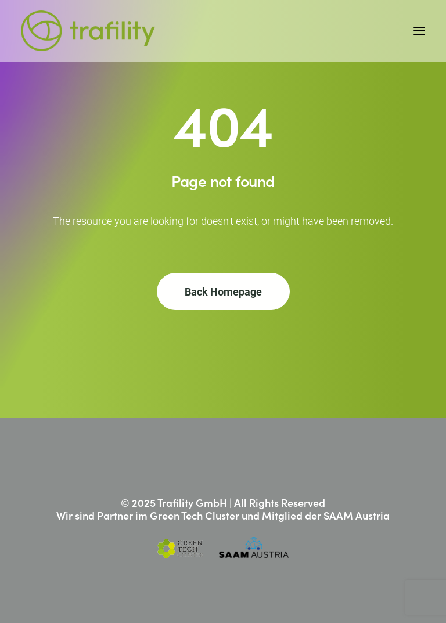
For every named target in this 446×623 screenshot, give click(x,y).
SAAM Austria (356, 515)
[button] (419, 31)
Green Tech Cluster (194, 515)
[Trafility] (88, 30)
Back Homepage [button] (223, 291)
